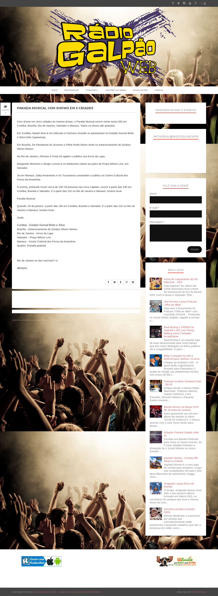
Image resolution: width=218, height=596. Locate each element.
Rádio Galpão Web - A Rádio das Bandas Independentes (67, 592)
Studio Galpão (140, 90)
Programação (71, 90)
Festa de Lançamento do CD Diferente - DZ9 (181, 281)
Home (54, 90)
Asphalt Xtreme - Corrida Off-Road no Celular (181, 459)
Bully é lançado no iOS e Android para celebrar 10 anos (182, 357)
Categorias (91, 90)
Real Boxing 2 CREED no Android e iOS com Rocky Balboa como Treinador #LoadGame (179, 332)
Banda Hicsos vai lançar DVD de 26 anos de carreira (181, 408)
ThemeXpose (198, 592)
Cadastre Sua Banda (115, 90)
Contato (159, 90)
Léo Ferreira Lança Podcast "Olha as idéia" (180, 303)
